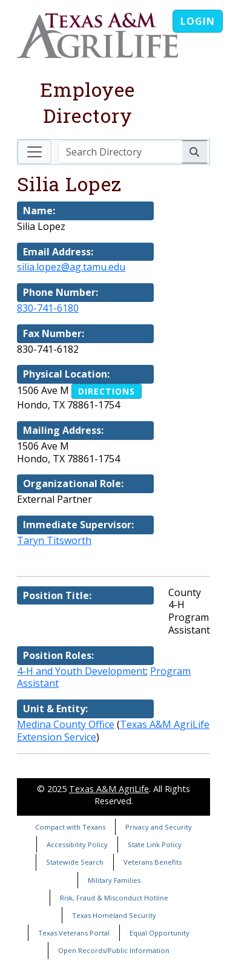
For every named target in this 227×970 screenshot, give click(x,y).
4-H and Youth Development (81, 671)
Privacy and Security (158, 826)
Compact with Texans (70, 826)
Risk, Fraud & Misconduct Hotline (114, 897)
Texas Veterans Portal (74, 932)
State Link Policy (155, 844)
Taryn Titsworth (54, 540)
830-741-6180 (48, 308)
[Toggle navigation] (34, 152)
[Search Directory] (120, 151)
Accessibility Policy (77, 844)
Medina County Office (65, 724)
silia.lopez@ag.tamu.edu (71, 267)
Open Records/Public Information (113, 950)
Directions (106, 391)
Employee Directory (87, 102)
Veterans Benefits (152, 862)
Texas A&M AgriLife (109, 789)
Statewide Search (75, 862)
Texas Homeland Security (114, 915)
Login (197, 21)
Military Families (114, 880)
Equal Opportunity (159, 932)
